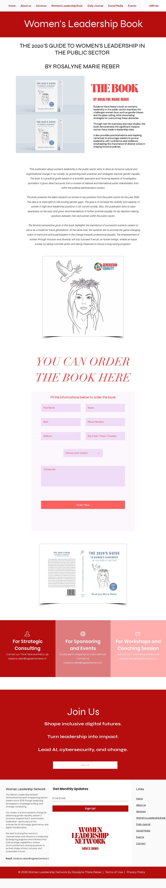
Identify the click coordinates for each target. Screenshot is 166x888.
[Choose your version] (83, 453)
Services (141, 811)
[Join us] (153, 5)
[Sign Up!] (90, 808)
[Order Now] (83, 505)
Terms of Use (114, 872)
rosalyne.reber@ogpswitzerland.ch (27, 658)
